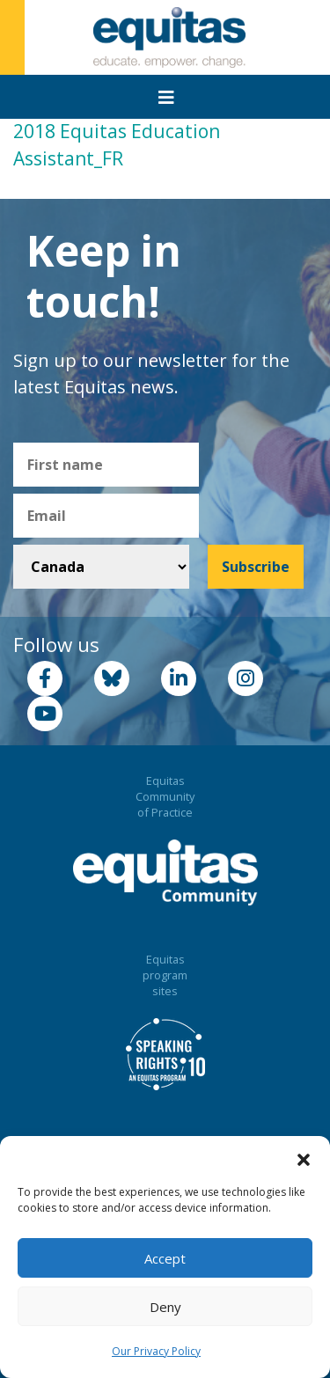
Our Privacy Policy (156, 1351)
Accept (165, 1258)
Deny (165, 1307)
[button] (303, 1158)
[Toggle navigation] (166, 98)
